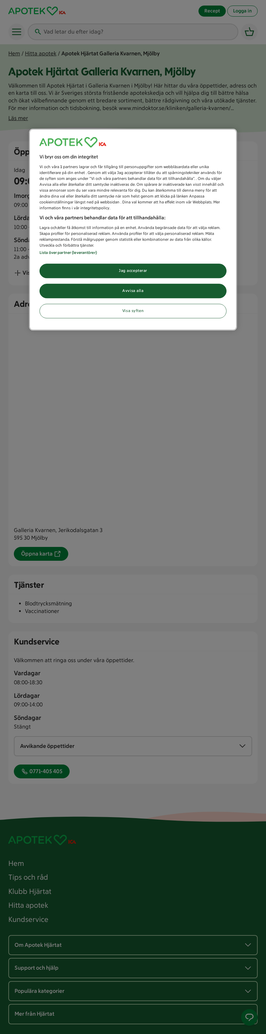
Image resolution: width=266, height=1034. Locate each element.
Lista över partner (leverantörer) (68, 252)
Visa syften (133, 310)
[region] (133, 230)
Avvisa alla (132, 290)
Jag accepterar (133, 270)
